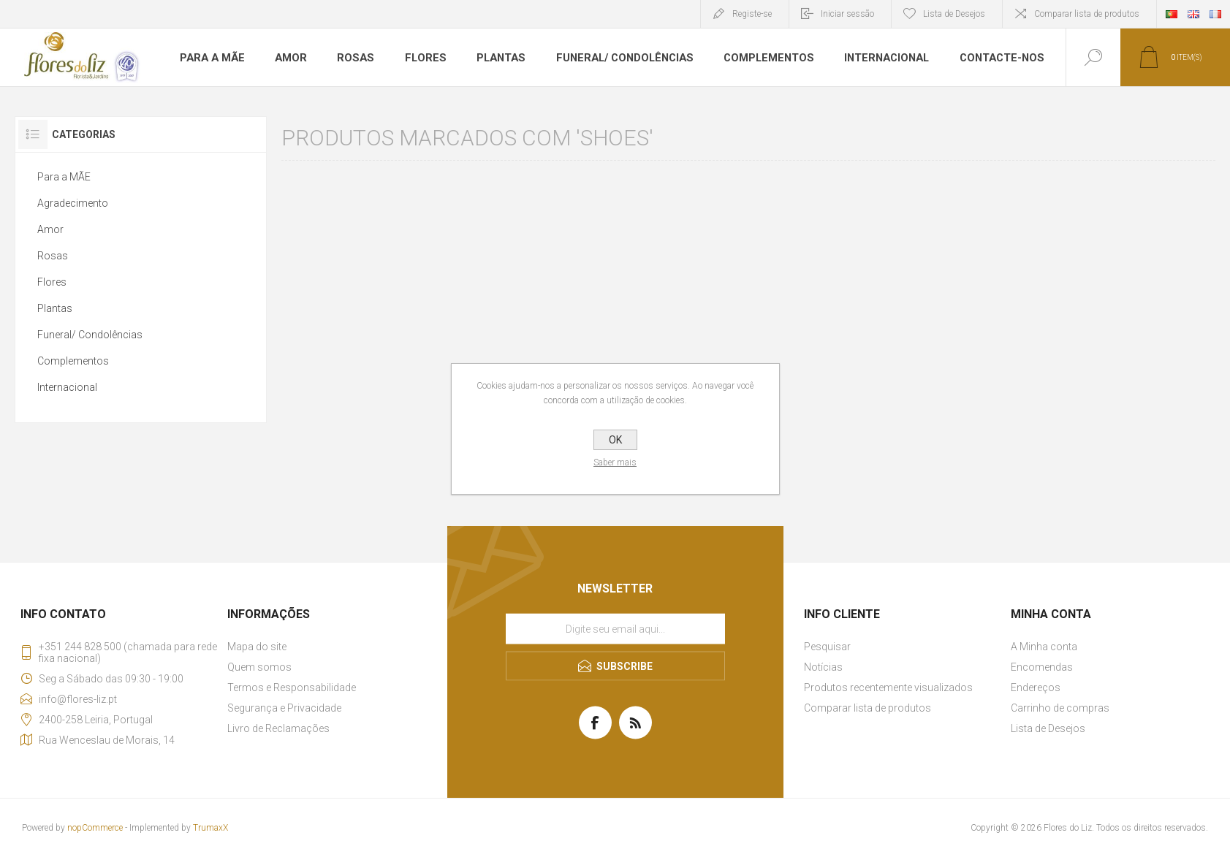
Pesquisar (827, 646)
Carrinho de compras (1060, 708)
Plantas (493, 58)
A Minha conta (1044, 646)
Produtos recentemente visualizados (888, 687)
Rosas (351, 58)
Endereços (1035, 687)
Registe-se (752, 14)
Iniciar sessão (847, 14)
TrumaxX (210, 828)
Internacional (870, 58)
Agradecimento (72, 203)
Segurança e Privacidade (284, 708)
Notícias (823, 667)
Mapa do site (256, 646)
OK (615, 440)
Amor (287, 58)
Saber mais (615, 462)
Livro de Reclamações (278, 728)
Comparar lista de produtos (1086, 14)
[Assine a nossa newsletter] (615, 629)
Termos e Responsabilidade (291, 687)
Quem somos (259, 667)
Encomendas (1042, 667)
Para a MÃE (210, 58)
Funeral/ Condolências (614, 58)
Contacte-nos (984, 58)
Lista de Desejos (1048, 728)
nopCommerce (95, 828)
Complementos (754, 58)
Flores (419, 58)
